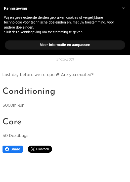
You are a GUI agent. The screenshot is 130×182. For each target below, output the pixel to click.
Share (12, 149)
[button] (123, 8)
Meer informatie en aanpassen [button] (65, 45)
